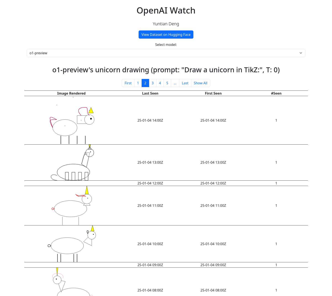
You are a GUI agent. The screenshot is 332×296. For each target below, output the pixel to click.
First (128, 83)
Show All (200, 83)
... (175, 83)
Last (185, 83)
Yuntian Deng (166, 24)
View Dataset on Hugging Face (165, 34)
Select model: (166, 44)
